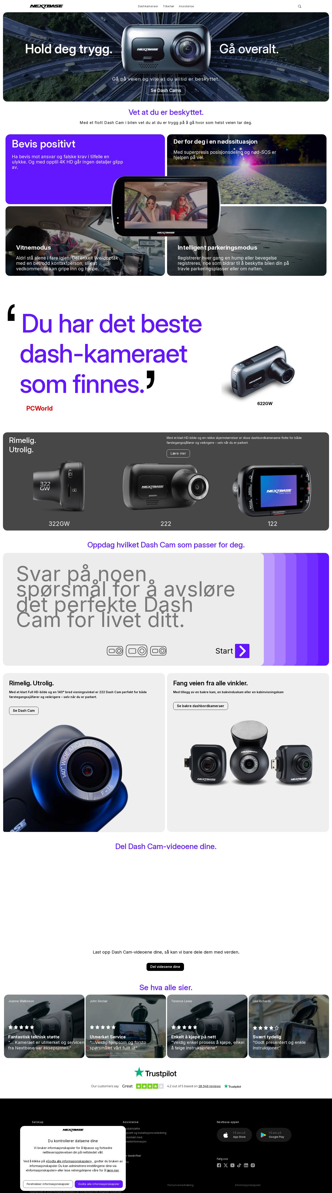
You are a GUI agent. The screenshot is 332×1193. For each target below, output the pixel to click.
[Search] (299, 6)
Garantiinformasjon (134, 1141)
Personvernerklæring (180, 1185)
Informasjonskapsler (248, 1185)
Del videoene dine (165, 967)
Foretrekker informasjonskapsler (48, 1184)
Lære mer (178, 453)
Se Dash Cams (166, 90)
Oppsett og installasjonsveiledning (144, 1132)
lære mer (113, 1170)
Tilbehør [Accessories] (168, 6)
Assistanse (186, 6)
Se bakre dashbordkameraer (200, 706)
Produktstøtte (131, 1128)
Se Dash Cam (24, 710)
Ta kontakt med (132, 1137)
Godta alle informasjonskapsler (98, 1184)
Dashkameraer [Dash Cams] (148, 6)
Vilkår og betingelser (113, 1185)
